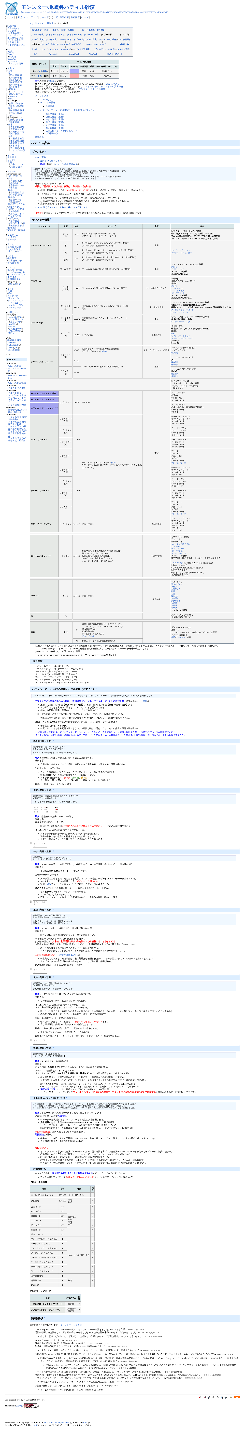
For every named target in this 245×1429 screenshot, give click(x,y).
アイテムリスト (15, 216)
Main (14, 345)
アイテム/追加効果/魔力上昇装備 (17, 422)
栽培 (17, 145)
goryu (20, 1405)
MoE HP (13, 317)
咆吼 (173, 591)
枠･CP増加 (17, 270)
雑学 (14, 38)
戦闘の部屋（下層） (55, 128)
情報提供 (39, 137)
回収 (22, 127)
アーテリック (14, 307)
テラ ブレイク (177, 546)
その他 (21, 204)
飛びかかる (175, 601)
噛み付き (175, 353)
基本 (10, 124)
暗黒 (17, 82)
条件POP (12, 251)
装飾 (22, 141)
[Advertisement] (43, 1416)
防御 (16, 103)
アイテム (11, 171)
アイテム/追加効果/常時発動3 (17, 418)
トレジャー (182, 637)
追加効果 (12, 223)
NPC (11, 98)
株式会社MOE (16, 328)
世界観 (10, 42)
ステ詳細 (11, 249)
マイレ (20, 213)
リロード (44, 17)
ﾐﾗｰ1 (9, 347)
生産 (10, 136)
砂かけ (174, 334)
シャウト (13, 96)
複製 (12, 143)
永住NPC (11, 277)
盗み (11, 94)
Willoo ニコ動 (16, 331)
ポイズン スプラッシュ (180, 250)
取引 (12, 87)
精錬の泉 (11, 239)
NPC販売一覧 (13, 230)
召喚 (17, 106)
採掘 (12, 131)
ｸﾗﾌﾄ (15, 204)
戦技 (12, 75)
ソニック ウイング (178, 553)
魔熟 (17, 75)
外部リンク (12, 312)
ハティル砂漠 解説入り (67, 164)
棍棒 (17, 77)
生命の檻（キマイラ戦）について (62, 130)
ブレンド (11, 160)
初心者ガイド (13, 30)
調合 (17, 143)
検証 (12, 225)
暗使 (10, 293)
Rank (16, 218)
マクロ (19, 35)
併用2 (22, 225)
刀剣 (12, 77)
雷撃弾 (174, 608)
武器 (10, 178)
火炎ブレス (175, 589)
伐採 (17, 131)
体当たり (175, 364)
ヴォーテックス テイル (180, 544)
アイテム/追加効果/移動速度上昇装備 (17, 439)
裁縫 (17, 141)
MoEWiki (11, 26)
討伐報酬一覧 (52, 133)
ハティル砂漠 (41, 96)
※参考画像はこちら (69, 955)
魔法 (10, 108)
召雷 (173, 594)
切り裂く (175, 598)
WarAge (10, 52)
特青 (10, 260)
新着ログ (18, 40)
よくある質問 (14, 33)
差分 (20, 17)
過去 (18, 279)
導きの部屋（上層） (55, 114)
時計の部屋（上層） (55, 119)
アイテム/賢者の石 (114, 86)
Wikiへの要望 (14, 366)
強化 (22, 110)
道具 (12, 188)
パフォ (20, 91)
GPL (86, 1422)
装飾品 (11, 197)
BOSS (19, 251)
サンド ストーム (178, 549)
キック (17, 89)
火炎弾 (174, 603)
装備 (9, 162)
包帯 (12, 129)
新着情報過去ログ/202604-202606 (17, 410)
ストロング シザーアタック (182, 310)
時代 (9, 49)
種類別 (17, 246)
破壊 (12, 110)
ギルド (10, 288)
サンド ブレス (177, 551)
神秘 (12, 113)
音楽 (16, 94)
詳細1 (13, 166)
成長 (41, 71)
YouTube (13, 324)
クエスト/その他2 (16, 388)
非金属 (13, 192)
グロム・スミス (15, 300)
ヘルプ (84, 17)
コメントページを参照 (71, 1325)
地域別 (10, 246)
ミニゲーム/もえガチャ (17, 401)
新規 (21, 317)
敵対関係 (50, 106)
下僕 (40, 76)
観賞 (14, 258)
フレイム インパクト (179, 463)
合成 (22, 143)
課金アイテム (14, 206)
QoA (21, 94)
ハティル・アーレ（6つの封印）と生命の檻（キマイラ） (67, 110)
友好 (18, 249)
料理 (12, 138)
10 (18, 347)
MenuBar (11, 342)
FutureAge (11, 54)
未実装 (20, 38)
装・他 (19, 176)
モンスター (12, 244)
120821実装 (40, 157)
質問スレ (12, 333)
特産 (12, 195)
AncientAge (12, 61)
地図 (16, 42)
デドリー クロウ (178, 269)
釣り (12, 134)
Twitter (12, 326)
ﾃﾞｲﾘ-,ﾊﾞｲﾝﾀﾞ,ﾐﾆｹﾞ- (17, 274)
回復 (12, 106)
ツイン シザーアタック (180, 322)
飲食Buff (12, 228)
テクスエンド (14, 303)
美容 (12, 145)
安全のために (13, 28)
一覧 (55, 17)
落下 (12, 127)
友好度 (51, 81)
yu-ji (35, 1425)
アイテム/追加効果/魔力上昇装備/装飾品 (17, 433)
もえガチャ (13, 237)
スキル (10, 68)
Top (31, 23)
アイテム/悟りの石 (94, 86)
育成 (16, 263)
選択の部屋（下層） (55, 122)
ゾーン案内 (45, 99)
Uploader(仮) (14, 350)
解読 (17, 134)
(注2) (113, 463)
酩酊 (12, 82)
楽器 (10, 204)
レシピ (10, 272)
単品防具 (14, 211)
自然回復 (19, 129)
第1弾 (11, 284)
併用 (17, 225)
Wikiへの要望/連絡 (17, 383)
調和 (12, 84)
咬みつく (175, 596)
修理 (17, 148)
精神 (17, 185)
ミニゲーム (12, 235)
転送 (23, 230)
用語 (9, 38)
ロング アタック (178, 293)
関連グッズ (19, 44)
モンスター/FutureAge (17, 369)
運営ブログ (16, 321)
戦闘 (9, 70)
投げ (17, 80)
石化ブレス (175, 587)
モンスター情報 (47, 102)
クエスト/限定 (15, 393)
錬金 (20, 195)
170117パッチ (177, 563)
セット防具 (19, 209)
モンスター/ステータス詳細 (92, 89)
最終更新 (75, 17)
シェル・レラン (15, 305)
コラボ (10, 44)
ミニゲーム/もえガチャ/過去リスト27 (17, 396)
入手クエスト (16, 164)
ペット (10, 256)
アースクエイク (177, 291)
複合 (12, 148)
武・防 (12, 176)
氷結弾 (174, 605)
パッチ (10, 40)
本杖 (22, 185)
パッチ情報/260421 (17, 405)
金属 (19, 192)
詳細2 (19, 166)
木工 (12, 141)
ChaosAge (11, 59)
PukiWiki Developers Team (58, 1422)
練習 (19, 340)
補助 (20, 103)
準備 (14, 340)
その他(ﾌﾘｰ (19, 272)
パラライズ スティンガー (181, 253)
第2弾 (17, 284)
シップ (10, 155)
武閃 (9, 291)
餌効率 (10, 263)
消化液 (174, 267)
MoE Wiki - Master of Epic (17, 376)
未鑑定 (16, 220)
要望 (9, 340)
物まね (18, 87)
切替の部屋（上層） (55, 116)
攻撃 (11, 103)
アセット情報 (16, 63)
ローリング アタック (179, 312)
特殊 (22, 106)
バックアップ (31, 17)
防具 (10, 190)
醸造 (17, 138)
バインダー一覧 (17, 150)
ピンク (19, 260)
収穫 (22, 131)
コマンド (11, 35)
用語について (112, 83)
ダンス (13, 91)
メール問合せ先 (16, 319)
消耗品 (13, 213)
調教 (17, 84)
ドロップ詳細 (88, 636)
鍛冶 (22, 138)
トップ (9, 17)
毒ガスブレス (176, 584)
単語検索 (64, 17)
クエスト (11, 267)
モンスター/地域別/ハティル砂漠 (58, 7)
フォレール (13, 298)
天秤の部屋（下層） (55, 125)
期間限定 (11, 279)
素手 (11, 89)
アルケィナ (12, 296)
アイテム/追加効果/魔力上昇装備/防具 (17, 427)
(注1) (104, 351)
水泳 (17, 127)
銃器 (12, 80)
